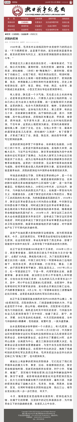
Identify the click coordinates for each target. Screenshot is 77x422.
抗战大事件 (52, 26)
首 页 (11, 19)
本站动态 (11, 26)
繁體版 (14, 2)
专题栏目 (65, 26)
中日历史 (24, 19)
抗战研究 (24, 30)
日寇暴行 (38, 26)
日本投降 (38, 19)
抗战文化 (65, 30)
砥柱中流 (11, 30)
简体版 (7, 2)
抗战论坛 (38, 30)
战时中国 (52, 19)
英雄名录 (11, 22)
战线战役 (65, 19)
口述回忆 (24, 22)
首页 (8, 34)
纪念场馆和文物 (52, 30)
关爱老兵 (38, 22)
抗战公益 (65, 22)
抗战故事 (24, 34)
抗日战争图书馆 (52, 22)
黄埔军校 (24, 26)
